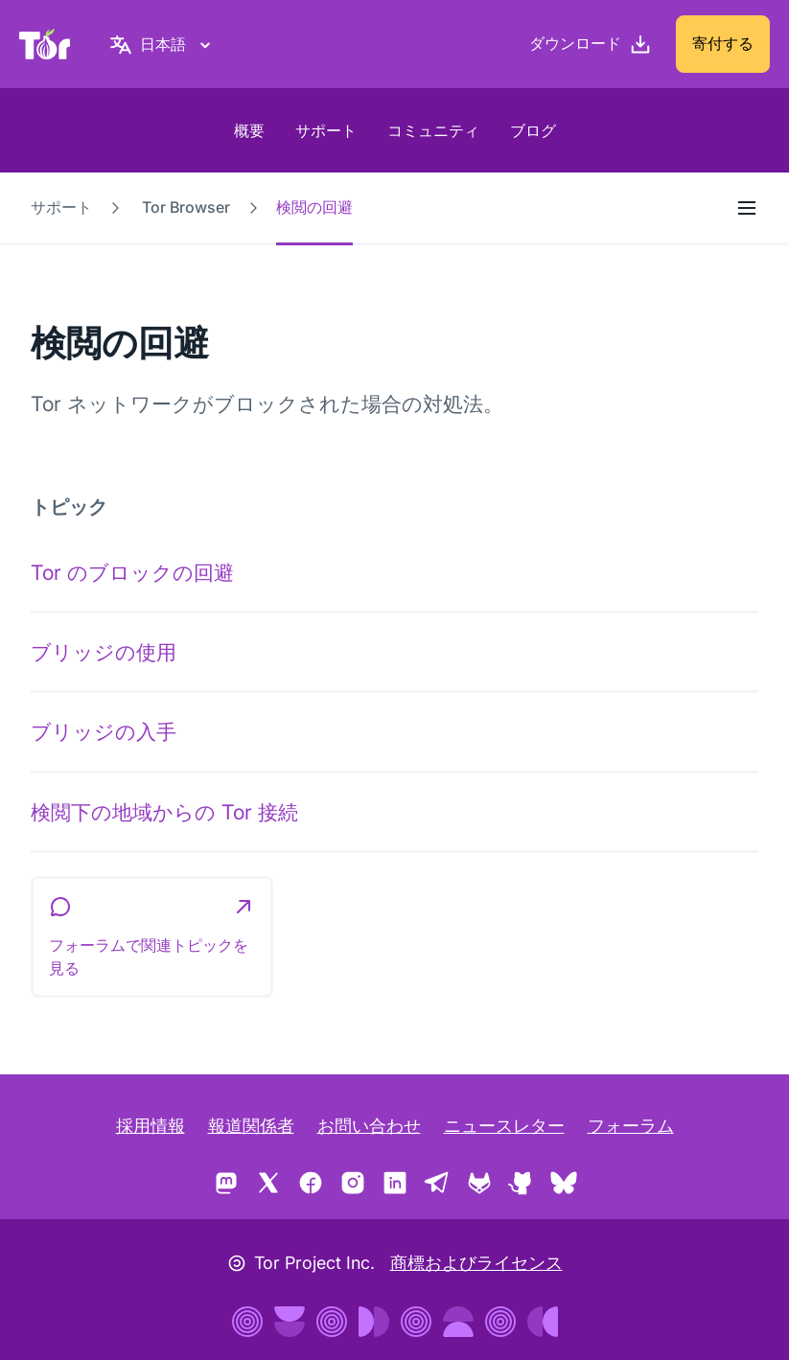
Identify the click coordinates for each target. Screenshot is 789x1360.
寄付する (723, 43)
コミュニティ (433, 130)
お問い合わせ (369, 1126)
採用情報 (150, 1126)
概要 (249, 130)
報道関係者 (251, 1126)
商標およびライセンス (476, 1263)
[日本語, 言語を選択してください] (163, 44)
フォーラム (631, 1126)
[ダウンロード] (590, 44)
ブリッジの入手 (103, 731)
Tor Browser (186, 207)
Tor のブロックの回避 (132, 572)
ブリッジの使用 (103, 651)
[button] (152, 937)
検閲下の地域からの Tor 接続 (164, 811)
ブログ (533, 130)
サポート (326, 130)
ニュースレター (504, 1126)
